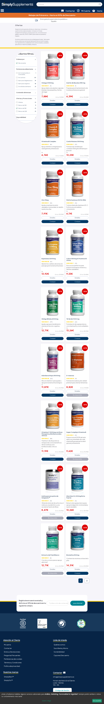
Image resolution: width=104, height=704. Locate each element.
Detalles (52, 99)
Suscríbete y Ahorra (61, 632)
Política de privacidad (12, 650)
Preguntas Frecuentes (12, 639)
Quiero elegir (46, 701)
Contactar (8, 632)
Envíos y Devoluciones (12, 636)
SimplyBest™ (9, 660)
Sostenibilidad (59, 636)
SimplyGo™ (8, 664)
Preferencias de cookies (13, 643)
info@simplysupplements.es (63, 660)
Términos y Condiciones (13, 646)
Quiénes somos (59, 628)
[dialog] (52, 698)
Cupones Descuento (61, 639)
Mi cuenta (7, 628)
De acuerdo (97, 701)
